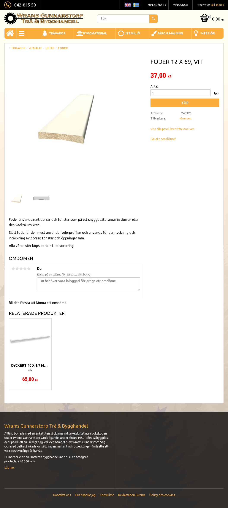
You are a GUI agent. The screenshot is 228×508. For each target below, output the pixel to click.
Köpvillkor (107, 495)
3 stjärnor (21, 269)
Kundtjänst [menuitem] (156, 4)
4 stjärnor (25, 269)
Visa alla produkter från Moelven (172, 129)
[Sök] (153, 18)
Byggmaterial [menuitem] (95, 33)
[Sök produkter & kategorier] (127, 18)
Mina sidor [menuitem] (180, 4)
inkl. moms (217, 4)
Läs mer (9, 467)
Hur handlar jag (85, 495)
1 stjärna (13, 269)
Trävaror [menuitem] (57, 33)
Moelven (185, 118)
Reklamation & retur (131, 495)
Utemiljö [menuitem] (132, 33)
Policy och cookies (162, 495)
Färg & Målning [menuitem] (170, 33)
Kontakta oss (62, 495)
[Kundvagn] (211, 19)
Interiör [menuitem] (207, 33)
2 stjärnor (17, 269)
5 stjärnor (29, 269)
